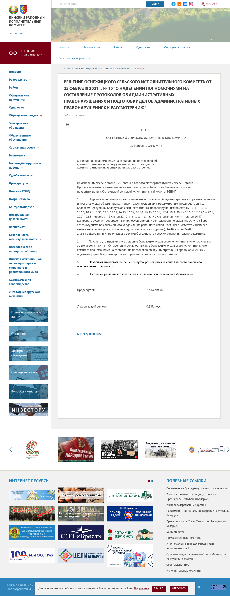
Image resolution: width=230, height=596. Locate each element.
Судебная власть (21, 175)
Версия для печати (67, 124)
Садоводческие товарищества (20, 282)
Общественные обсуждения (20, 138)
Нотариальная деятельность (19, 217)
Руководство (92, 47)
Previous (11, 449)
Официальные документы (19, 97)
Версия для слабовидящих (31, 53)
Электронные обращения (75, 58)
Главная (67, 69)
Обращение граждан (177, 47)
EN (16, 34)
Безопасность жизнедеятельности (25, 237)
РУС (10, 34)
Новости (64, 47)
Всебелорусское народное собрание (23, 249)
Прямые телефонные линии (26, 315)
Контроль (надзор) (24, 207)
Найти (154, 4)
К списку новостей (89, 334)
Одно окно (143, 47)
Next (227, 449)
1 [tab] (149, 481)
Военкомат (17, 227)
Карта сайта (211, 4)
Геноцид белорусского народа (25, 165)
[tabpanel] (81, 529)
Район (118, 47)
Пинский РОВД (19, 191)
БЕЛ (21, 34)
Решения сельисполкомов (116, 69)
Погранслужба (19, 199)
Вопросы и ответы (24, 391)
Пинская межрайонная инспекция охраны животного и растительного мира (25, 266)
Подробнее (141, 588)
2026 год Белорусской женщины (24, 294)
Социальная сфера (24, 147)
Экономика (18, 155)
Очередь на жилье (24, 372)
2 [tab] (152, 481)
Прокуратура (20, 183)
